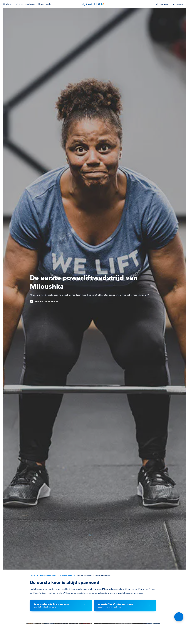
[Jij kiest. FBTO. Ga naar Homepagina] (93, 4)
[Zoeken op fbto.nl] (178, 4)
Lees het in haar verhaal (44, 301)
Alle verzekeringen (25, 4)
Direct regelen (45, 4)
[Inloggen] (162, 4)
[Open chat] (179, 617)
